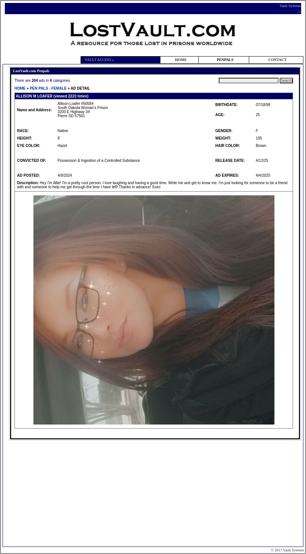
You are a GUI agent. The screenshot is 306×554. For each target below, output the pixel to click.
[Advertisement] (154, 493)
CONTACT (277, 60)
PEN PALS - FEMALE (48, 88)
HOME (181, 60)
